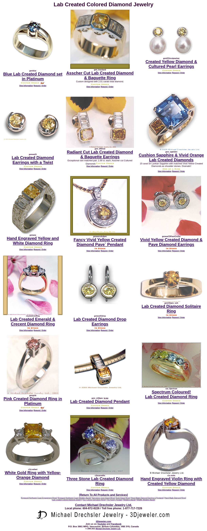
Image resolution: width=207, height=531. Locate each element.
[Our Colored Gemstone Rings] (94, 500)
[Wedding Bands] (129, 500)
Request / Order (40, 86)
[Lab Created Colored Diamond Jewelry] (67, 500)
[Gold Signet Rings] (123, 498)
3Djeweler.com (103, 521)
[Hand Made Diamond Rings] (175, 498)
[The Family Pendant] (114, 500)
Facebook (116, 524)
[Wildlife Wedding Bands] (145, 500)
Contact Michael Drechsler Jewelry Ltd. (103, 505)
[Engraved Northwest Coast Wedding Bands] (74, 498)
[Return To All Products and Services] (103, 494)
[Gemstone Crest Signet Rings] (103, 498)
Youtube (101, 524)
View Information (26, 86)
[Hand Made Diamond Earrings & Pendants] (147, 498)
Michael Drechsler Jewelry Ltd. (108, 529)
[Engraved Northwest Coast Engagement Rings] (39, 498)
